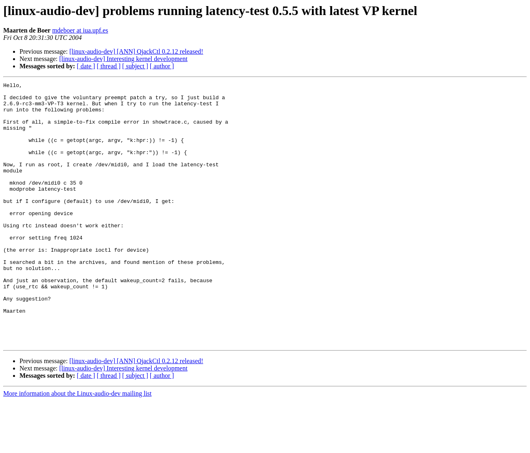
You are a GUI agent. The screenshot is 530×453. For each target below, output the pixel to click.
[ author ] (162, 66)
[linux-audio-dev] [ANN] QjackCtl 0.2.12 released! (136, 51)
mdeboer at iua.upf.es (80, 30)
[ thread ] (109, 66)
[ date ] (86, 66)
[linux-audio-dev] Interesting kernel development (123, 58)
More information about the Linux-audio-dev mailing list (77, 445)
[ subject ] (135, 66)
